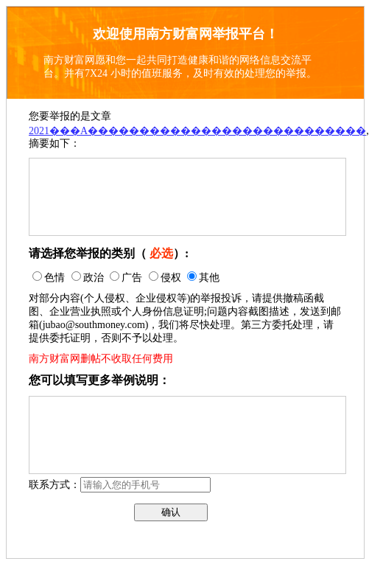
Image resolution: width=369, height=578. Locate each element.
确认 (170, 512)
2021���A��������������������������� (197, 130)
